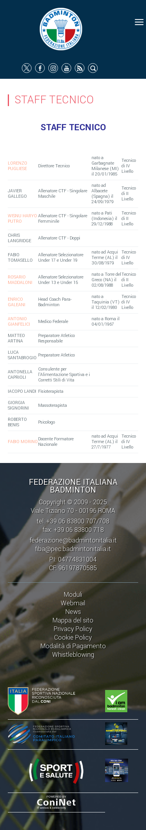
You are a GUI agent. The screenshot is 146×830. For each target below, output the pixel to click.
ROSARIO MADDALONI (20, 280)
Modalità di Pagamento (73, 646)
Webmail (73, 603)
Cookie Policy (73, 637)
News (73, 611)
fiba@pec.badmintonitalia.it (73, 548)
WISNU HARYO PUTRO (22, 218)
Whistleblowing (73, 654)
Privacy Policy (73, 628)
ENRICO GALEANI (16, 302)
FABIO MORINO (23, 442)
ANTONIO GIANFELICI (19, 321)
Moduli (73, 594)
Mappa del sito (73, 620)
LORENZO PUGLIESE (17, 166)
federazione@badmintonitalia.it (73, 540)
